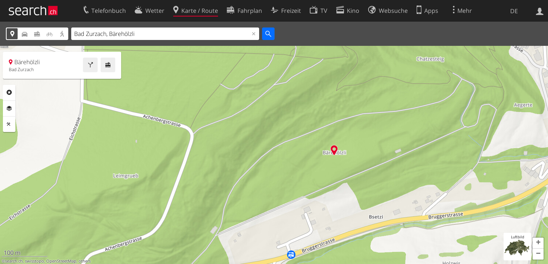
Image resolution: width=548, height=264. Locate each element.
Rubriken (9, 92)
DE (514, 11)
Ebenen (9, 108)
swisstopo (34, 261)
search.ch (14, 261)
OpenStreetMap (61, 261)
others (85, 261)
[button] (538, 243)
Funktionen (9, 124)
